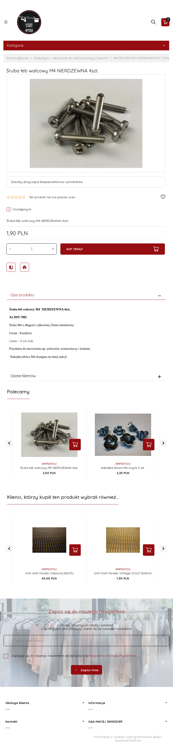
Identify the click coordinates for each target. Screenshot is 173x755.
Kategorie (86, 45)
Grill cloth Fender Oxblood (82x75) (49, 572)
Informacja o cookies (109, 735)
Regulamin (97, 654)
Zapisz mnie (86, 668)
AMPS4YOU (49, 462)
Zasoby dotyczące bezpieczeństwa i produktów (47, 182)
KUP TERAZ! (112, 249)
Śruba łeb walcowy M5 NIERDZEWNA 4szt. (49, 466)
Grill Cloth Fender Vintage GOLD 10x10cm (123, 572)
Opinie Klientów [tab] (23, 374)
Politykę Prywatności (121, 654)
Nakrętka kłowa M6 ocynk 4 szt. (123, 466)
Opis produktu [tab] (22, 293)
